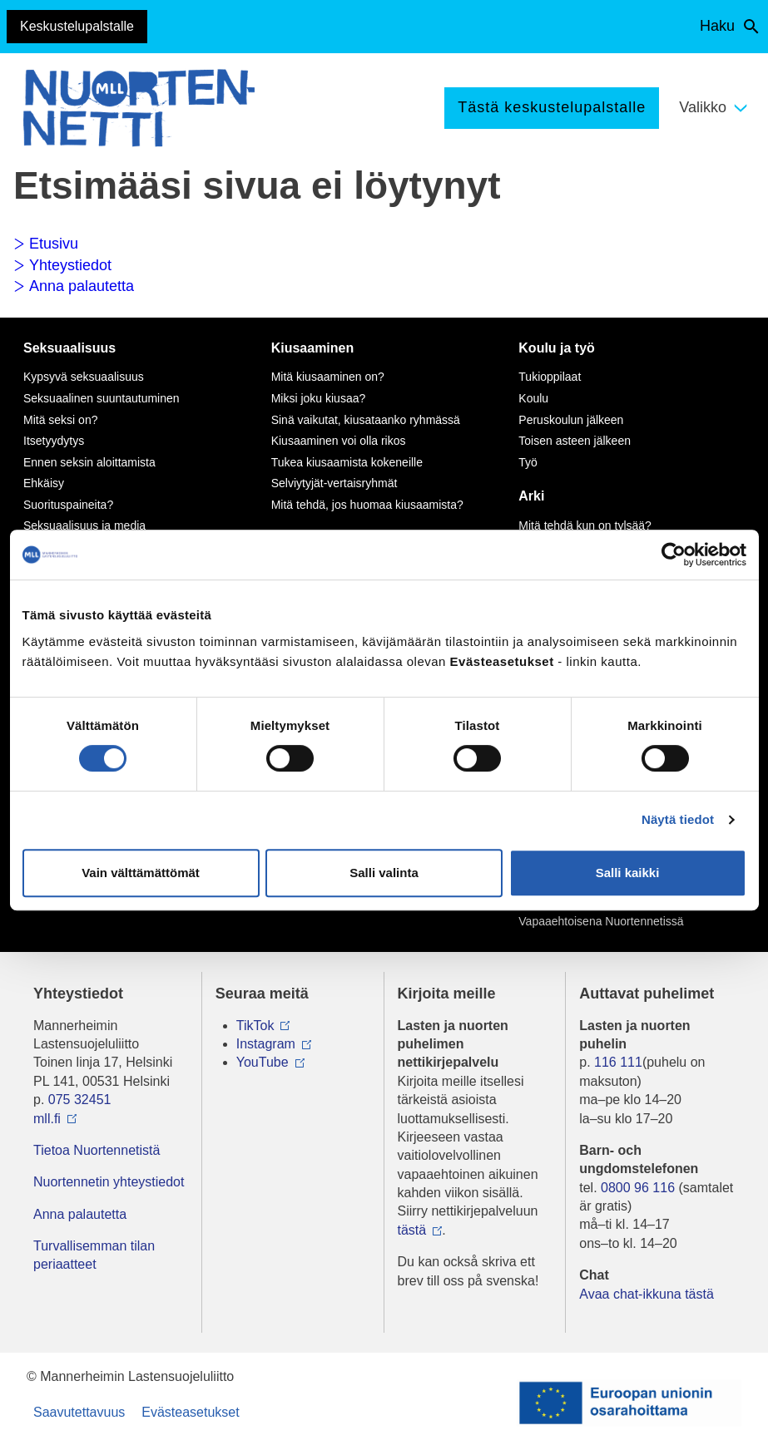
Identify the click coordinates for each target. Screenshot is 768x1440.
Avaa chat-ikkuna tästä (646, 1294)
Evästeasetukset (190, 1412)
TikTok (255, 1025)
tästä (412, 1230)
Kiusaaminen (312, 348)
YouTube (262, 1062)
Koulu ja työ (556, 348)
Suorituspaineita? (68, 504)
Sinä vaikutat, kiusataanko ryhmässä (365, 420)
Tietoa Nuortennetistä (96, 1150)
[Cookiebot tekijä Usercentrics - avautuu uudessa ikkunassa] (673, 554)
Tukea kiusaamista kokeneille (347, 462)
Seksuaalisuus (69, 348)
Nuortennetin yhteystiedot (108, 1182)
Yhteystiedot (62, 265)
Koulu (533, 398)
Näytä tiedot (678, 819)
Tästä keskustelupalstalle (552, 107)
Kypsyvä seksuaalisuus (83, 376)
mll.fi (47, 1119)
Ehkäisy (43, 483)
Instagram (265, 1044)
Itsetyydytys (53, 440)
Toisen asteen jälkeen (574, 440)
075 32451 (79, 1099)
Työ (528, 462)
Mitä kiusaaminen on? (327, 376)
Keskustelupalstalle (77, 26)
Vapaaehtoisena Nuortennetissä (600, 921)
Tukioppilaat (549, 376)
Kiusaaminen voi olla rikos (338, 440)
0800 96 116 (638, 1188)
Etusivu (45, 243)
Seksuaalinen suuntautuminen (101, 398)
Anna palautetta (73, 286)
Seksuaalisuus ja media (84, 525)
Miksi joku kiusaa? (318, 398)
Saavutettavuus (79, 1412)
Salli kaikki (628, 872)
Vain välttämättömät (141, 872)
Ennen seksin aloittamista (89, 462)
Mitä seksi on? (60, 420)
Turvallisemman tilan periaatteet (94, 1255)
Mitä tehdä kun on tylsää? (585, 525)
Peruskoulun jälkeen (570, 420)
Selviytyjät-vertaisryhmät (334, 483)
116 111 (618, 1062)
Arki (531, 496)
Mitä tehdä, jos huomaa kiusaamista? (367, 504)
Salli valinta (384, 872)
